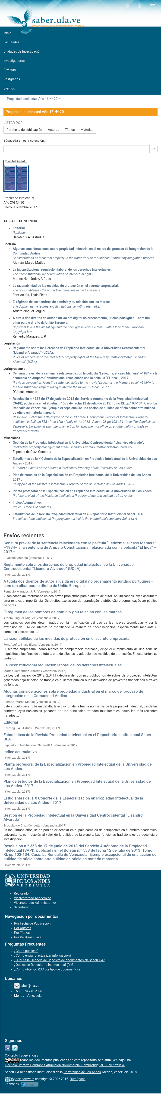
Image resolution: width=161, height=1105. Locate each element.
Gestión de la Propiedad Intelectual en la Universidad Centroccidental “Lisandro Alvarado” (73, 817)
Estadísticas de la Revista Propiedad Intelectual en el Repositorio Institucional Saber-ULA (78, 736)
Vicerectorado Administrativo (35, 902)
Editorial (10, 722)
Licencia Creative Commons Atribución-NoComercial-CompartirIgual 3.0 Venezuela (65, 1065)
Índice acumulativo (20, 751)
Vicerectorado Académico (32, 898)
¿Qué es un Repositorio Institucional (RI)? (43, 965)
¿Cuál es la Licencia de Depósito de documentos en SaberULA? (59, 960)
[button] (127, 6)
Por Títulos (22, 932)
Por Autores (22, 928)
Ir (153, 149)
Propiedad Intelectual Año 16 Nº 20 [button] (34, 99)
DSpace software (22, 1079)
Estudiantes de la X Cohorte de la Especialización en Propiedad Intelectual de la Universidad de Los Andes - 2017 (73, 800)
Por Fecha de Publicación (32, 923)
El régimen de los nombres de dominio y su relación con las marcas (62, 612)
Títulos (70, 130)
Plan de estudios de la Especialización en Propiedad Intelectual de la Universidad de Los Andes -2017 (77, 783)
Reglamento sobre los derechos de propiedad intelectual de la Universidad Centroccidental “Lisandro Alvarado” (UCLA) (68, 566)
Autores (53, 130)
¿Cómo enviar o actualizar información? (42, 955)
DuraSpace (77, 1079)
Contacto (11, 1055)
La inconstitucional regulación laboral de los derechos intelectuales (62, 665)
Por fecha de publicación (24, 130)
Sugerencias (29, 1055)
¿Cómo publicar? (26, 951)
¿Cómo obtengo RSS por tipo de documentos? (47, 969)
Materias (87, 130)
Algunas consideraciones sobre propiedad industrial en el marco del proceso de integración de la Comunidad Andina (73, 693)
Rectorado (21, 893)
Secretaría (21, 907)
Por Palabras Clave (27, 937)
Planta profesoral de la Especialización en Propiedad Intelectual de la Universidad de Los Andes (77, 766)
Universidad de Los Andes (82, 1072)
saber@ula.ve (29, 986)
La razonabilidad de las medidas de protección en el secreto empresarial (66, 638)
